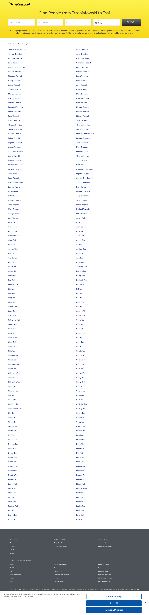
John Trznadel (81, 160)
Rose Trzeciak (13, 116)
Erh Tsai (11, 497)
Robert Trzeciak (14, 111)
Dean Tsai (12, 448)
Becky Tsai (80, 275)
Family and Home (103, 571)
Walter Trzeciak (82, 129)
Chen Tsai (80, 342)
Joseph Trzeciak (14, 89)
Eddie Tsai (12, 479)
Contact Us (13, 553)
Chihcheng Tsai (14, 373)
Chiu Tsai (79, 386)
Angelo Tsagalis (82, 196)
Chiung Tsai (81, 391)
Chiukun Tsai (13, 391)
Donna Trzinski (82, 151)
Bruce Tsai (80, 302)
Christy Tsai (81, 408)
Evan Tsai (80, 510)
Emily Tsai (80, 493)
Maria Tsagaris (82, 204)
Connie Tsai (12, 426)
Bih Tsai (11, 289)
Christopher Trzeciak (16, 67)
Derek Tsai (12, 457)
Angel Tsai (80, 253)
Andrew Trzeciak (15, 54)
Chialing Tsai (13, 355)
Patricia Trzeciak (14, 102)
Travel (11, 578)
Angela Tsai (12, 258)
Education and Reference (105, 578)
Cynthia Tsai (81, 431)
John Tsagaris (13, 204)
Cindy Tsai (80, 422)
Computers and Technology (61, 574)
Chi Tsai (79, 346)
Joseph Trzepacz (14, 147)
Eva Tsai (11, 510)
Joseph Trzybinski (83, 182)
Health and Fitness (103, 564)
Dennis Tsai (80, 448)
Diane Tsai (12, 462)
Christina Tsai (13, 404)
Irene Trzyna (81, 187)
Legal (11, 581)
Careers (12, 549)
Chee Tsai (12, 342)
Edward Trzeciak (82, 71)
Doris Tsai (80, 470)
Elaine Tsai (12, 488)
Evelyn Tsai (12, 515)
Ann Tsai (79, 258)
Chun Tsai (80, 417)
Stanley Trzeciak (82, 116)
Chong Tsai (12, 399)
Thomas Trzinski (82, 156)
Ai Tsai (78, 222)
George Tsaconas (83, 191)
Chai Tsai (79, 324)
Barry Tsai (12, 275)
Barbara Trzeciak (83, 58)
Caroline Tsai (81, 311)
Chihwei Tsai (81, 373)
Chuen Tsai (12, 417)
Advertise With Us (103, 543)
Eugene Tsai (13, 506)
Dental (12, 568)
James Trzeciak (14, 85)
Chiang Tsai (80, 355)
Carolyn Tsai (13, 315)
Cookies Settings (114, 597)
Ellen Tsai (12, 493)
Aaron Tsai (80, 218)
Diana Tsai (80, 457)
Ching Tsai (80, 377)
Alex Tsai (79, 231)
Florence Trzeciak (15, 76)
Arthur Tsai (12, 271)
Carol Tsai (12, 311)
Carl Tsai (79, 306)
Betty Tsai (80, 284)
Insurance (101, 568)
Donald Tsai (13, 466)
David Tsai (80, 444)
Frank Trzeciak (82, 76)
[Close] (145, 603)
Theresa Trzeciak (15, 125)
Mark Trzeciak (82, 94)
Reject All (114, 603)
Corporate (13, 543)
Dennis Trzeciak (14, 71)
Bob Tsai (79, 298)
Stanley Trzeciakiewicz (85, 134)
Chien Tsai (12, 368)
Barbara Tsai (81, 271)
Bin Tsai (79, 293)
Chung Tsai (12, 422)
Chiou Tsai (12, 386)
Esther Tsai (80, 501)
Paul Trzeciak (81, 102)
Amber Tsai (80, 240)
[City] (78, 23)
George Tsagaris (14, 200)
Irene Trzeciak (81, 80)
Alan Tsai (79, 227)
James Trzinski (14, 156)
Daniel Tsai (12, 439)
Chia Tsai (11, 351)
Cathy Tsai (80, 320)
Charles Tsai (81, 333)
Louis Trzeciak (82, 89)
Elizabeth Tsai (81, 488)
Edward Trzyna (14, 187)
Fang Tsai (80, 515)
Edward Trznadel (15, 160)
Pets (11, 571)
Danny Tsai (80, 439)
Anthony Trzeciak (15, 58)
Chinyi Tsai (80, 382)
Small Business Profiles (60, 546)
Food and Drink (58, 581)
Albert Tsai (12, 231)
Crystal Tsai (80, 426)
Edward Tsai (81, 479)
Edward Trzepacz (83, 138)
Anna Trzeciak (82, 54)
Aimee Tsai (12, 227)
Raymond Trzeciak (15, 107)
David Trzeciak (82, 67)
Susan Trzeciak (14, 120)
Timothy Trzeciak (15, 129)
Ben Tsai (11, 280)
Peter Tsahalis (81, 213)
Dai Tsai (11, 435)
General (12, 564)
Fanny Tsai (12, 519)
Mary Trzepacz (82, 147)
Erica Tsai (12, 501)
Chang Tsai (80, 329)
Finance (56, 578)
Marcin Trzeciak (14, 94)
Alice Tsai (80, 235)
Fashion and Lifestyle (104, 581)
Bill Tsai (79, 289)
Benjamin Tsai (81, 280)
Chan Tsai (12, 329)
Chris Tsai (80, 399)
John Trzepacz (82, 142)
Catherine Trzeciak (83, 63)
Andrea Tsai (13, 249)
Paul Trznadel (81, 165)
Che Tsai (79, 337)
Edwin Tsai (12, 484)
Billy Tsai (11, 293)
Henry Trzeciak (14, 80)
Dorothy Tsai (13, 475)
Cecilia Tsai (12, 324)
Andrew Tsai (81, 249)
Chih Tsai (79, 368)
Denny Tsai (12, 453)
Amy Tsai (11, 244)
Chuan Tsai (80, 413)
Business (56, 571)
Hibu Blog (12, 546)
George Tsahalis (14, 213)
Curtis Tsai (12, 431)
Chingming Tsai (14, 382)
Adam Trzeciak (82, 49)
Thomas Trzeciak (83, 125)
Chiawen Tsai (81, 360)
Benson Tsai (13, 284)
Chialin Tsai (80, 351)
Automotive (57, 568)
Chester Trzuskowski (84, 178)
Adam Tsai (12, 222)
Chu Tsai (11, 413)
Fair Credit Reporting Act (133, 589)
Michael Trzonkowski (84, 169)
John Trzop (12, 173)
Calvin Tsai (12, 306)
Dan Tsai (79, 435)
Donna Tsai (80, 466)
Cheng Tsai (12, 346)
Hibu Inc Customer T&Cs (105, 546)
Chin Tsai (11, 377)
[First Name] (21, 23)
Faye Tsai (79, 519)
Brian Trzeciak (13, 63)
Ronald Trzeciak (82, 111)
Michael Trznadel (15, 165)
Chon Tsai (80, 395)
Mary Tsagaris (13, 209)
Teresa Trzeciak (82, 120)
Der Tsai (79, 453)
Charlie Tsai (12, 337)
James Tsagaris (82, 200)
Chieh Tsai (80, 364)
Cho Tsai (11, 395)
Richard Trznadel (15, 169)
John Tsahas (13, 218)
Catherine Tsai (14, 320)
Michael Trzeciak (83, 98)
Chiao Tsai (12, 360)
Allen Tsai (12, 240)
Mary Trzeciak (13, 98)
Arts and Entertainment (60, 564)
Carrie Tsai (80, 315)
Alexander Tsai (14, 235)
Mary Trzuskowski (15, 182)
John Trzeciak (81, 85)
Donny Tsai (12, 470)
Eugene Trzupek (82, 173)
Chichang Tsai (13, 364)
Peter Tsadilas (13, 196)
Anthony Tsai (81, 267)
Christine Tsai (81, 404)
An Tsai (79, 244)
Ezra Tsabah (13, 191)
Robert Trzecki (14, 138)
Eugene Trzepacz (15, 142)
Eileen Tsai (80, 484)
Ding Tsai (80, 462)
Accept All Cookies (114, 610)
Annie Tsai (12, 267)
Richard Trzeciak (82, 107)
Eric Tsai (79, 497)
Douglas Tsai (81, 475)
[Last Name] (50, 23)
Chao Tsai (12, 333)
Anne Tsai (80, 262)
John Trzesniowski (15, 151)
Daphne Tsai (13, 444)
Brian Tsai (12, 302)
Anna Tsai (12, 262)
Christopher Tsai (14, 408)
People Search (58, 543)
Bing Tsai (11, 298)
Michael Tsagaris (83, 209)
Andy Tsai (12, 253)
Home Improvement (15, 574)
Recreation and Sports (104, 574)
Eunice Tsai (80, 506)
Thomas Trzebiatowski (17, 49)
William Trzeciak (14, 134)
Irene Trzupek (13, 178)
